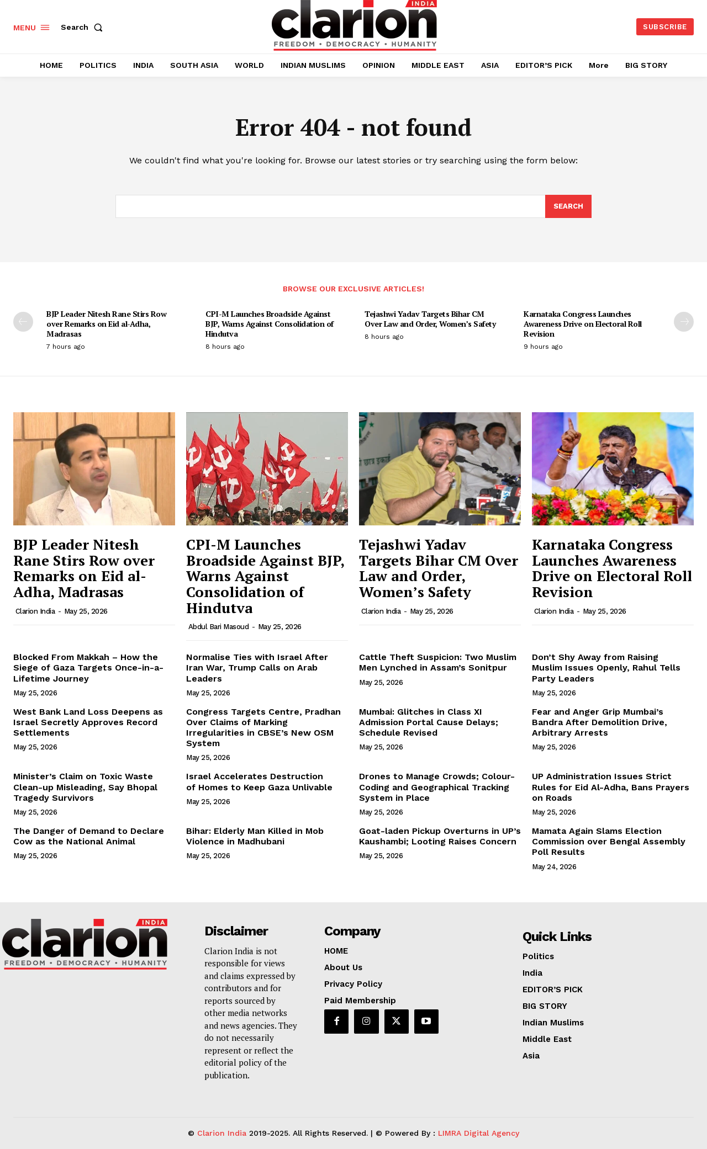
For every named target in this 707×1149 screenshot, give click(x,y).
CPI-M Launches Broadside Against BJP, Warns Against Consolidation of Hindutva (269, 323)
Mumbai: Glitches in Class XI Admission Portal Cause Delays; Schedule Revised (428, 722)
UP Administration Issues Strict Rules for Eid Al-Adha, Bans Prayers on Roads (610, 786)
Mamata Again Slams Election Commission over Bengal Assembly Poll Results (608, 841)
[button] (84, 27)
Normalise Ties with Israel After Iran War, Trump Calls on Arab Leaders (257, 667)
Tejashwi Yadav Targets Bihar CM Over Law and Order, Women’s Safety (430, 318)
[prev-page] (23, 322)
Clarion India (35, 611)
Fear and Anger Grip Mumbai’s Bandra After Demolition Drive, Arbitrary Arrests (599, 722)
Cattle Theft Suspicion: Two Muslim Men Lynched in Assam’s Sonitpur (437, 662)
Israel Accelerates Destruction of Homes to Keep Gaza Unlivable (259, 781)
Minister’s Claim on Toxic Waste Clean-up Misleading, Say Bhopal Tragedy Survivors (85, 786)
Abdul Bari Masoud (218, 627)
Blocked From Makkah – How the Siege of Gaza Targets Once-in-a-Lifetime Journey (88, 667)
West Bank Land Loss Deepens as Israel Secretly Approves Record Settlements (88, 722)
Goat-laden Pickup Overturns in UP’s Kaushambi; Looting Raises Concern (440, 836)
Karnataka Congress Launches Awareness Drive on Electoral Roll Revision (583, 323)
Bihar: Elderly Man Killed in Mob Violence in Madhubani (255, 836)
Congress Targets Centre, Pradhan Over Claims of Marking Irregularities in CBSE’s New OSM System (263, 727)
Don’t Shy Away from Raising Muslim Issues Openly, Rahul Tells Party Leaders (606, 667)
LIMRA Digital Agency (478, 1133)
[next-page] (684, 322)
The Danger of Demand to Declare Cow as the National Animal (88, 836)
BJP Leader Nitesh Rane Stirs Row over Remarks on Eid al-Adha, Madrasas (106, 323)
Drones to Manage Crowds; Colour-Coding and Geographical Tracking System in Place (437, 786)
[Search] (568, 206)
